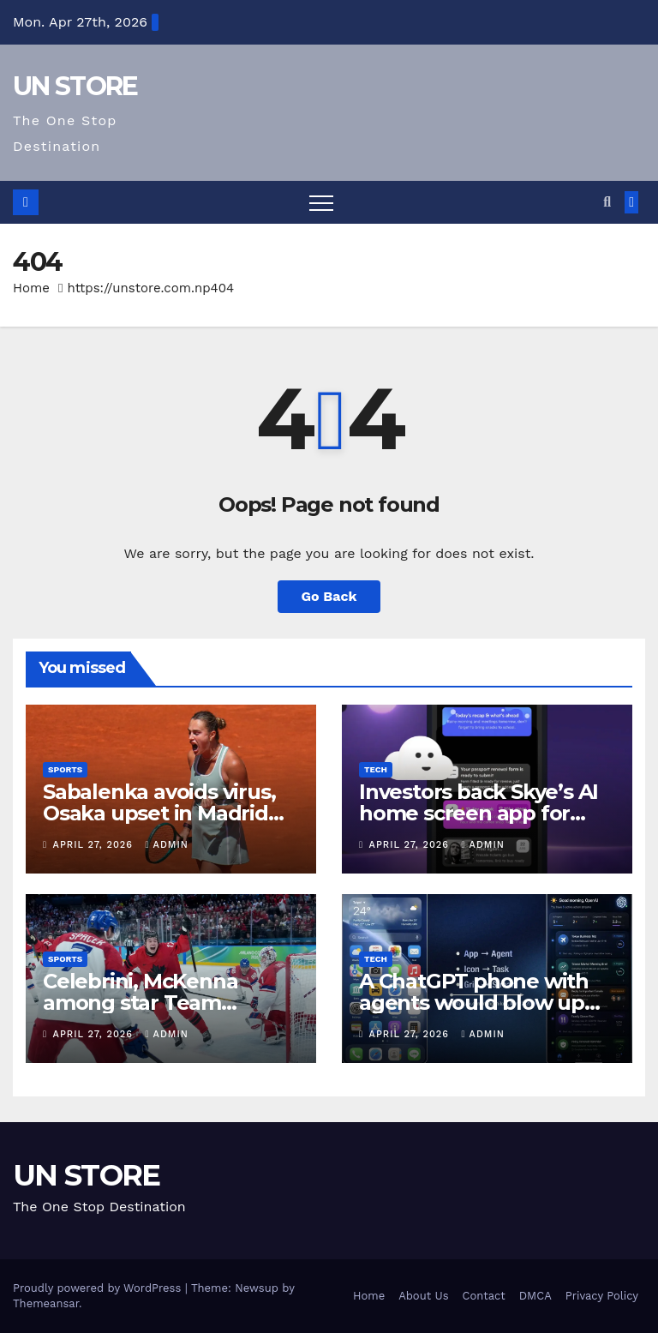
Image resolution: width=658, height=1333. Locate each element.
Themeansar (46, 1303)
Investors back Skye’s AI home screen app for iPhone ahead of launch (479, 813)
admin (167, 844)
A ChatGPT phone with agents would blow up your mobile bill (474, 1002)
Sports (65, 769)
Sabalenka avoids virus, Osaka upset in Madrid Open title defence (159, 813)
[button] (607, 202)
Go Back (329, 596)
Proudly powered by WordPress (99, 1288)
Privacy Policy (601, 1295)
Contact (484, 1295)
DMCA (535, 1295)
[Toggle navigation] (321, 202)
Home (31, 288)
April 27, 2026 (95, 844)
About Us (423, 1295)
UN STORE (75, 86)
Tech (375, 769)
